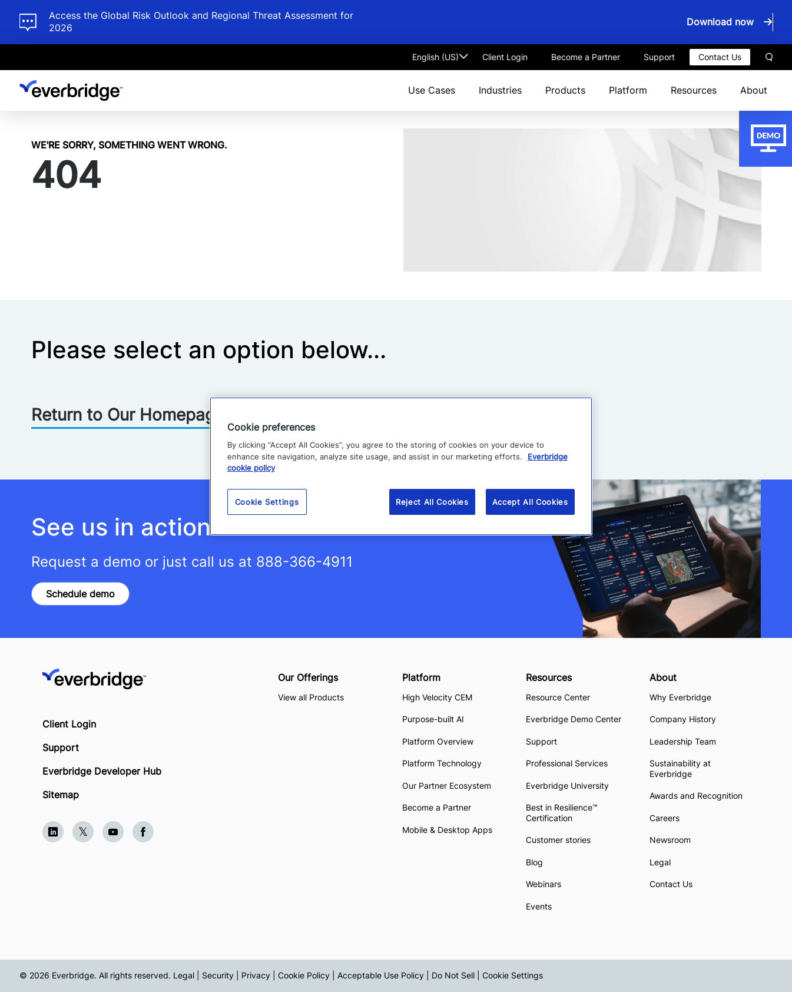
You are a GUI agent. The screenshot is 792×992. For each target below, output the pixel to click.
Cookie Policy (304, 975)
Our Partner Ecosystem (446, 786)
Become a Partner (585, 57)
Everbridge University (567, 786)
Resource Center (558, 697)
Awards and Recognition (696, 796)
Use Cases (431, 90)
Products (565, 90)
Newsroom (670, 840)
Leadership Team (682, 741)
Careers (664, 818)
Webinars (543, 884)
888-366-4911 (304, 561)
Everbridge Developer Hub (101, 771)
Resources (694, 90)
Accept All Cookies (530, 502)
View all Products (311, 697)
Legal (660, 862)
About (753, 90)
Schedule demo (80, 594)
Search (769, 57)
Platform (628, 90)
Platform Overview (437, 741)
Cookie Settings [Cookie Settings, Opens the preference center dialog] (267, 502)
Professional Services (567, 763)
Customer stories (558, 840)
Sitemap (60, 795)
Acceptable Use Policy (380, 975)
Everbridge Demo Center (573, 719)
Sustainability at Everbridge (680, 768)
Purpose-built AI (433, 719)
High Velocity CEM (437, 697)
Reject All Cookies (432, 502)
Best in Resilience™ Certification (562, 812)
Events (539, 906)
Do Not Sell (453, 975)
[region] (401, 466)
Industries (500, 90)
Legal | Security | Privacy (221, 975)
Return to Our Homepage (127, 415)
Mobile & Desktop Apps (447, 830)
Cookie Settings (512, 975)
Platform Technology (442, 763)
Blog (534, 862)
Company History (682, 719)
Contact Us (719, 57)
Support (659, 57)
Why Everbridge (680, 697)
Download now (720, 22)
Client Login (505, 57)
